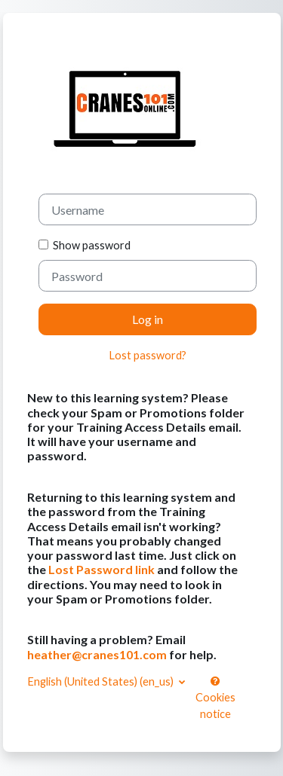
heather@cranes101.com (97, 654)
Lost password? (147, 355)
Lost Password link (101, 569)
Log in (147, 319)
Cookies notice (215, 698)
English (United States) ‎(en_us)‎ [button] (101, 681)
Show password (89, 245)
